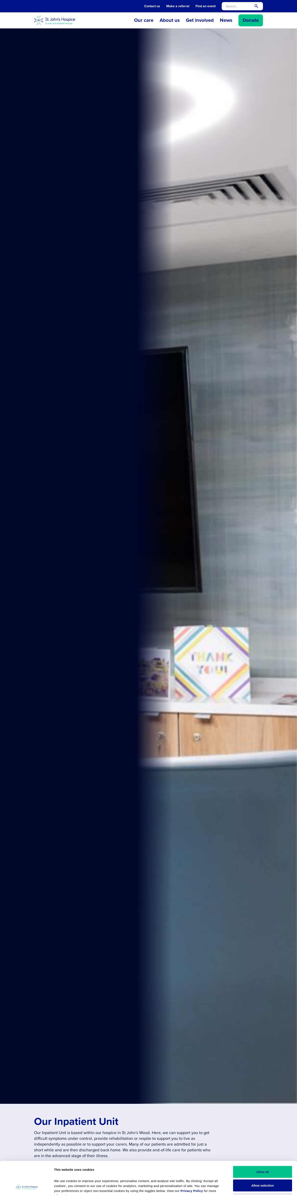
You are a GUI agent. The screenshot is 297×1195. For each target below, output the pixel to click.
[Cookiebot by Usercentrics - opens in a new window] (27, 1187)
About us (170, 20)
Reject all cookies (263, 1168)
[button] (143, 20)
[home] (54, 20)
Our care (143, 20)
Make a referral (177, 6)
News (226, 20)
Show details (229, 1187)
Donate (251, 20)
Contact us (152, 6)
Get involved (200, 20)
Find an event (206, 6)
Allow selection (262, 1154)
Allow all (262, 1141)
